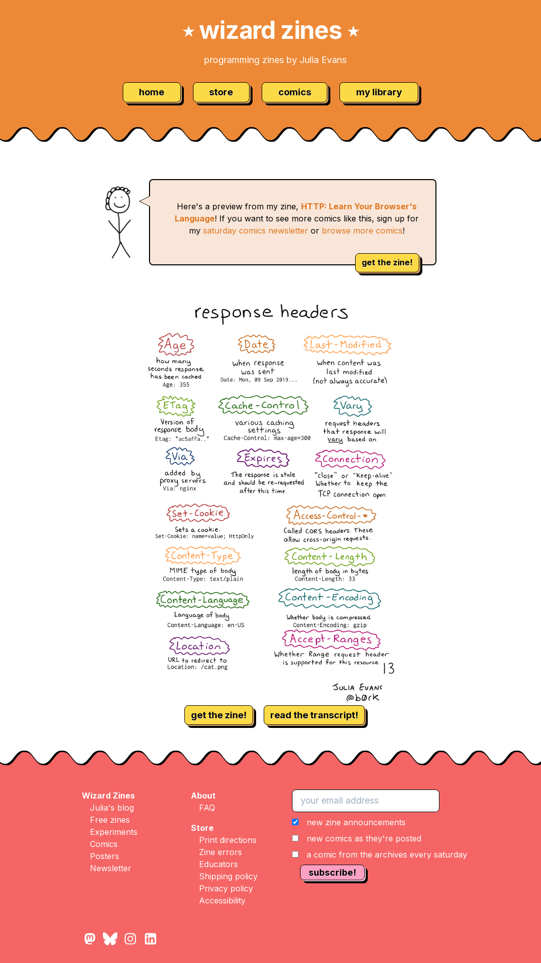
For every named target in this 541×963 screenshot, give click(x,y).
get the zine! (387, 262)
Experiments (113, 832)
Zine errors (220, 852)
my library (379, 92)
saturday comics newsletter (255, 230)
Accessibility (222, 900)
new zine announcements (356, 822)
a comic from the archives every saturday (387, 854)
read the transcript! (314, 715)
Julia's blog (112, 808)
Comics (104, 844)
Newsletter (110, 868)
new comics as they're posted (364, 838)
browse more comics (362, 230)
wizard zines (270, 30)
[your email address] (365, 800)
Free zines (110, 820)
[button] (379, 838)
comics (294, 92)
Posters (104, 856)
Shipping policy (228, 876)
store (221, 92)
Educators (218, 864)
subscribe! (332, 872)
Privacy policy (226, 888)
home (151, 92)
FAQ (207, 808)
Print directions (228, 840)
